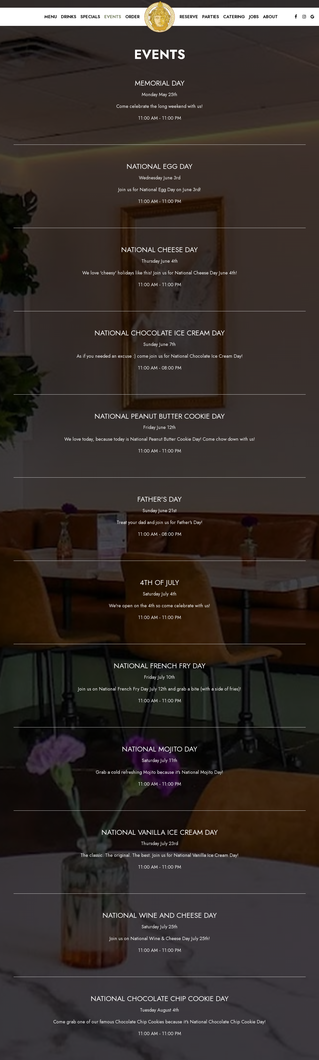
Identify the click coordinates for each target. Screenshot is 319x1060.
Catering (234, 16)
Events (112, 16)
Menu (50, 16)
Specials (90, 16)
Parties (210, 16)
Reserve (189, 16)
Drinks (68, 16)
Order (132, 16)
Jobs (254, 16)
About (270, 16)
